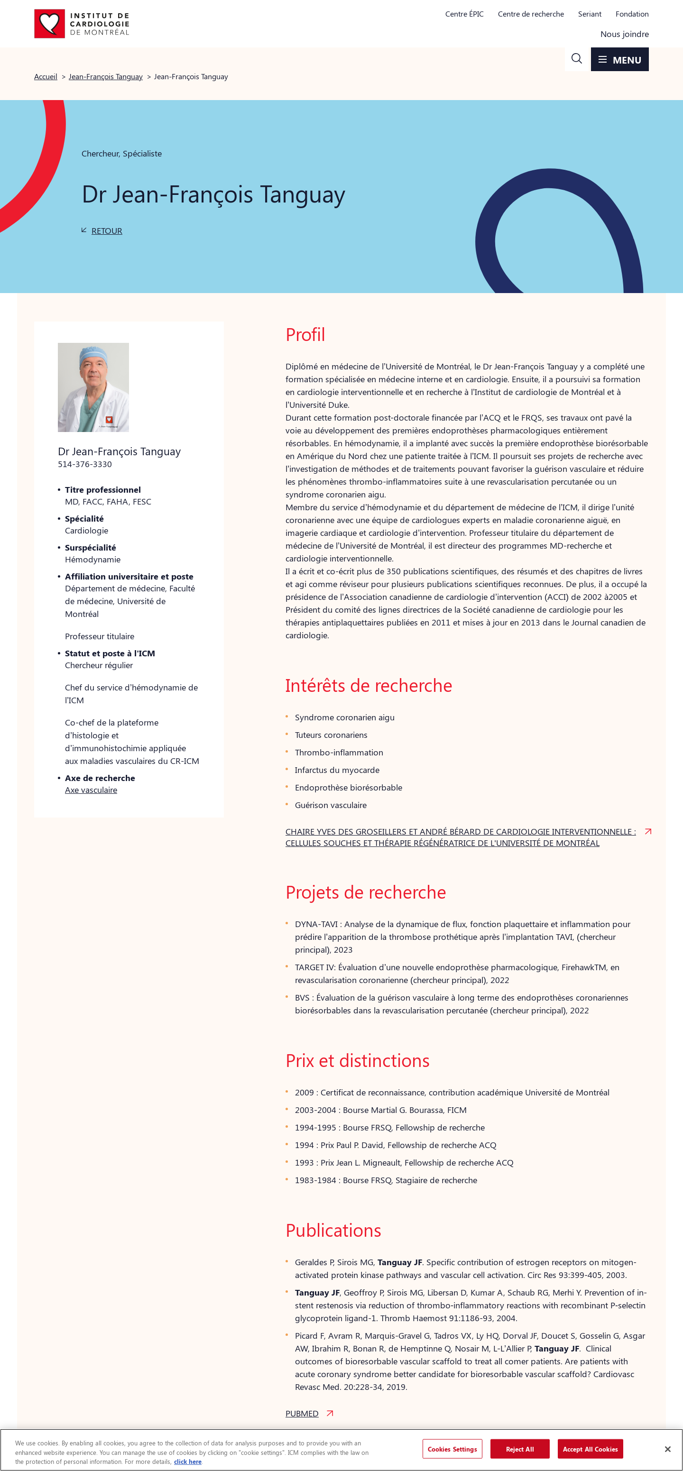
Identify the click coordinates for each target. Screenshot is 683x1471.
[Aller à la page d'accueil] (81, 23)
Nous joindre (624, 33)
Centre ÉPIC (464, 13)
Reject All (520, 1448)
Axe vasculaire (91, 789)
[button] (577, 59)
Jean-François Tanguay (106, 76)
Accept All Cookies (590, 1448)
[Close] (667, 1449)
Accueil (45, 76)
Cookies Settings (452, 1448)
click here (188, 1461)
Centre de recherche (531, 13)
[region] (341, 1450)
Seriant (589, 13)
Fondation (632, 13)
